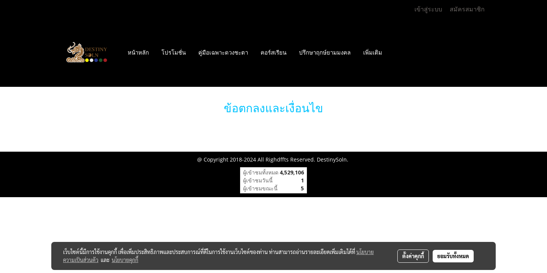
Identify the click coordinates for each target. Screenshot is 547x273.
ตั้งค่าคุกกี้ (413, 256)
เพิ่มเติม (372, 53)
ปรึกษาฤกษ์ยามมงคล (325, 53)
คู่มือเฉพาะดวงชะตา (223, 53)
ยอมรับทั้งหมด (453, 256)
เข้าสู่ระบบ (428, 9)
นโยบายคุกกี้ (125, 259)
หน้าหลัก (138, 53)
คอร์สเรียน (273, 53)
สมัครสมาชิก (467, 9)
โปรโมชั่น (173, 53)
